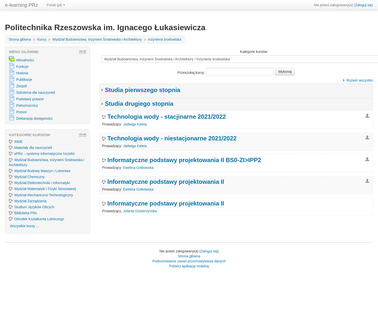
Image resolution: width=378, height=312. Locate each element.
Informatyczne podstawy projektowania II (165, 182)
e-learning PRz (21, 5)
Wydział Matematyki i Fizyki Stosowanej (42, 189)
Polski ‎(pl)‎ (56, 5)
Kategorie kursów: (254, 52)
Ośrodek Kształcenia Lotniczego (36, 219)
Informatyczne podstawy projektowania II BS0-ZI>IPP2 (184, 160)
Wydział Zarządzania (28, 201)
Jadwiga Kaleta (135, 124)
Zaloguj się (363, 5)
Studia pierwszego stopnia (142, 90)
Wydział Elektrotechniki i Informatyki (39, 183)
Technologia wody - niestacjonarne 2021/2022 (171, 138)
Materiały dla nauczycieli (30, 148)
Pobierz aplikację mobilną (189, 266)
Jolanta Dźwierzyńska (140, 211)
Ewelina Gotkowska (138, 168)
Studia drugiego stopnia (139, 103)
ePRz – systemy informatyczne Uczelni (42, 154)
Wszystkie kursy (22, 226)
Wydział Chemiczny (27, 177)
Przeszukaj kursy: (192, 73)
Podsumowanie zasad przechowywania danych (188, 261)
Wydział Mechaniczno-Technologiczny (41, 195)
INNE (15, 142)
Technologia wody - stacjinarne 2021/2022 (166, 117)
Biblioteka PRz (23, 213)
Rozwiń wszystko (359, 80)
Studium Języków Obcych (31, 207)
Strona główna (189, 256)
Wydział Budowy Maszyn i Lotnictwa (39, 171)
